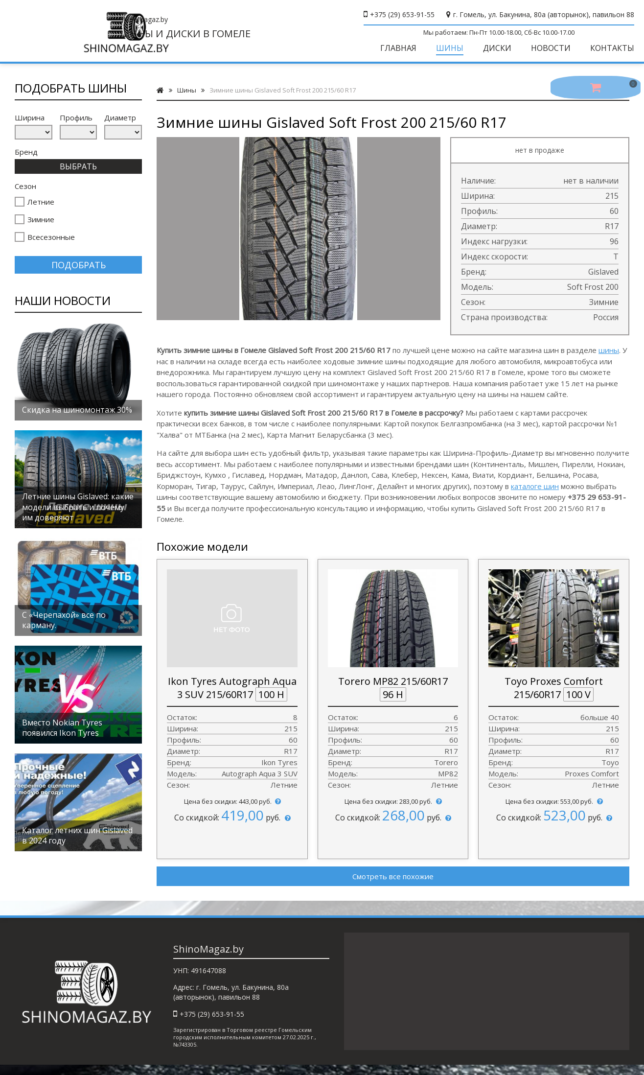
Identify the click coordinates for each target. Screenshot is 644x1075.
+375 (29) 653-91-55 (402, 14)
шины (608, 358)
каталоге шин (535, 494)
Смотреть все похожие (393, 884)
